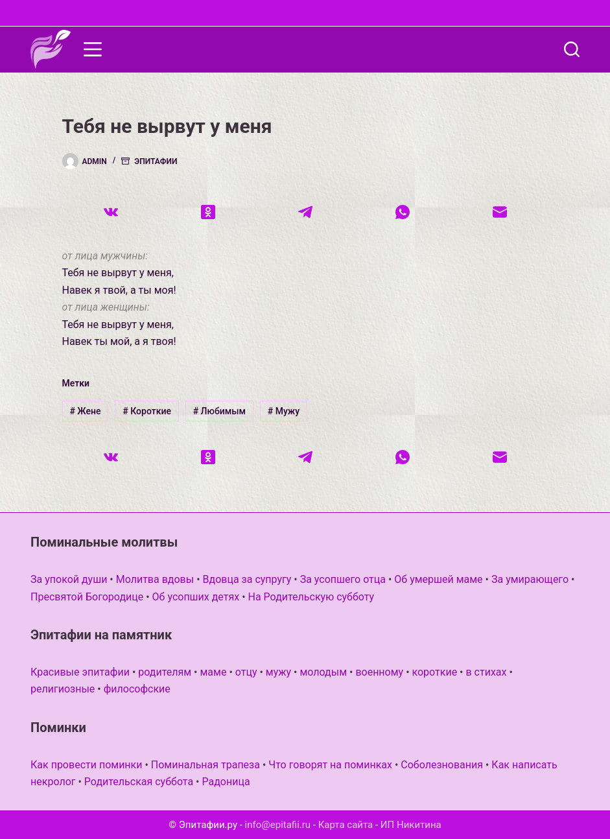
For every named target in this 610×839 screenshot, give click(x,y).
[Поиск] (572, 49)
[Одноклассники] (208, 212)
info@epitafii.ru (278, 825)
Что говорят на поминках (330, 765)
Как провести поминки (86, 765)
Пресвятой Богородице (86, 597)
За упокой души (68, 579)
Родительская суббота (138, 781)
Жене (84, 411)
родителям (164, 672)
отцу (246, 672)
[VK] (110, 212)
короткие (435, 672)
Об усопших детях (196, 597)
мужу (278, 672)
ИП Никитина (411, 825)
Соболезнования (442, 765)
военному (379, 672)
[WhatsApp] (402, 212)
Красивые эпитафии (80, 672)
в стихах (485, 672)
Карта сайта (345, 825)
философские (137, 689)
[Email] (499, 212)
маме (213, 672)
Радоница (226, 781)
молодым (323, 672)
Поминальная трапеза (205, 765)
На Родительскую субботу (311, 597)
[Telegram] (305, 212)
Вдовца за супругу (247, 579)
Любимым (219, 411)
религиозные (62, 689)
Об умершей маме (438, 579)
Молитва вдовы (155, 579)
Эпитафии (155, 161)
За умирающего (530, 579)
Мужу (283, 411)
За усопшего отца (343, 579)
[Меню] (93, 49)
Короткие (147, 411)
